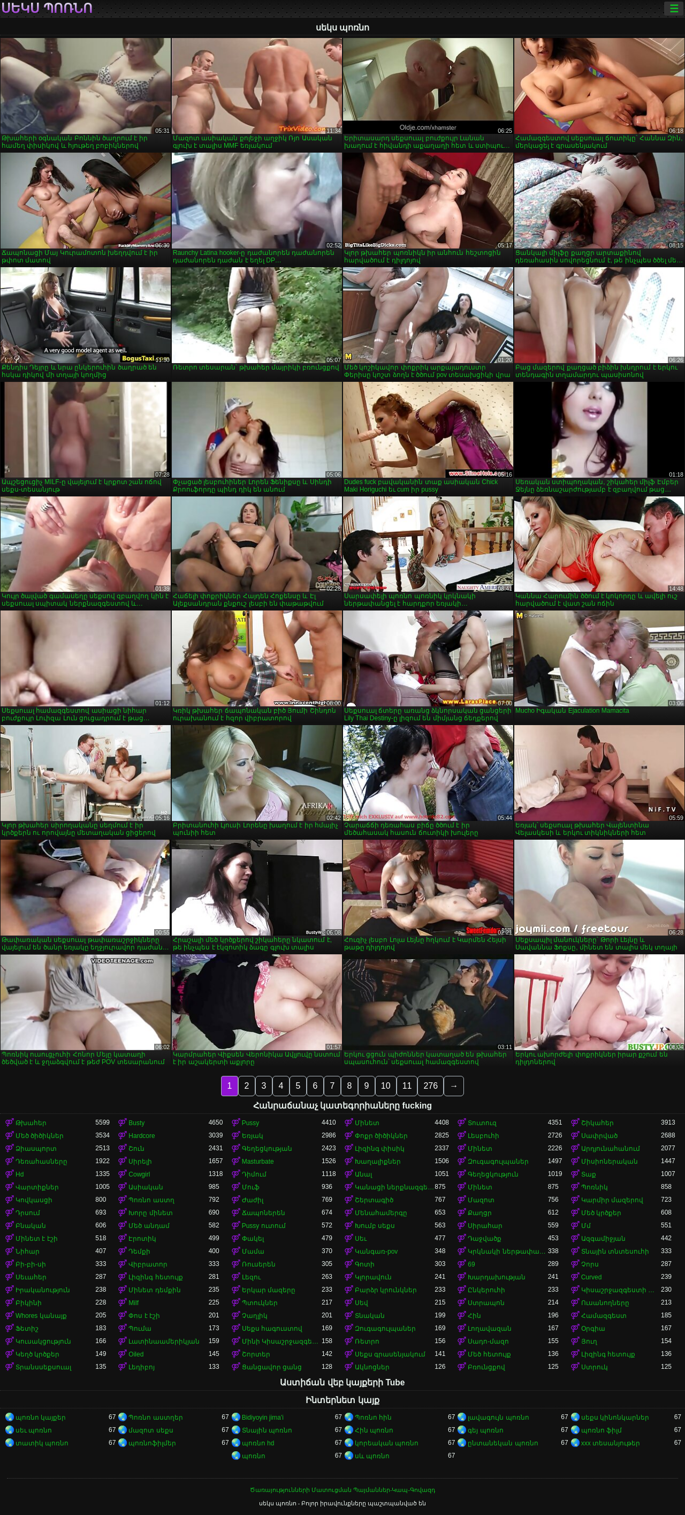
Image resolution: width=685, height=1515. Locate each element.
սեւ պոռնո (34, 1430)
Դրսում (28, 1213)
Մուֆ (251, 1187)
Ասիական (145, 1187)
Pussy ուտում (264, 1226)
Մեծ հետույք (489, 1354)
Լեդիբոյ (141, 1367)
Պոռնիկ (594, 1187)
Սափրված (599, 1136)
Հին (474, 1316)
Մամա (253, 1251)
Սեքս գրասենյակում (390, 1354)
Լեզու (251, 1277)
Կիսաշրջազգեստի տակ (621, 1290)
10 (386, 1085)
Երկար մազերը (268, 1290)
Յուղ (589, 1341)
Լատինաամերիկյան (164, 1341)
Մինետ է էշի (37, 1238)
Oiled (135, 1354)
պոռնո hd (258, 1443)
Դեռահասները (41, 1161)
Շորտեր (256, 1354)
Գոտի (365, 1264)
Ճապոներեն (263, 1213)
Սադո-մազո (488, 1341)
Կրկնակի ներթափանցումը (507, 1251)
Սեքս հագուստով (272, 1328)
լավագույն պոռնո (498, 1417)
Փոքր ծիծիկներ (381, 1136)
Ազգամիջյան (603, 1238)
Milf (133, 1303)
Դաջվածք (484, 1238)
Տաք (588, 1174)
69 (471, 1264)
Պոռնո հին (373, 1417)
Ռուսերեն (259, 1264)
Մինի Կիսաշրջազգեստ (282, 1341)
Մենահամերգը (381, 1213)
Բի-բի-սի (31, 1264)
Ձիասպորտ (36, 1148)
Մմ (586, 1226)
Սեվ (361, 1303)
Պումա (139, 1328)
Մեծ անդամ (148, 1226)
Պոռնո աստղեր (155, 1417)
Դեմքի (139, 1251)
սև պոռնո (372, 1456)
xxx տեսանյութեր (610, 1443)
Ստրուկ (594, 1367)
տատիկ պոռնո (42, 1443)
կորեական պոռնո (386, 1443)
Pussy (251, 1123)
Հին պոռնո (374, 1430)
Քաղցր (480, 1213)
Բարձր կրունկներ (386, 1290)
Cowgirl (139, 1174)
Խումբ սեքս (375, 1226)
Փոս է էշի (144, 1316)
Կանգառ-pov (376, 1251)
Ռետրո (367, 1341)
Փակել (253, 1238)
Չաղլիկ (255, 1316)
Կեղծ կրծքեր (37, 1354)
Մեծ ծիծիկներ (40, 1136)
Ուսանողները (605, 1303)
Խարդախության (497, 1277)
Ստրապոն (486, 1303)
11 (407, 1085)
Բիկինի (29, 1303)
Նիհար (28, 1251)
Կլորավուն (373, 1277)
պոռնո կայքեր (41, 1417)
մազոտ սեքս (150, 1430)
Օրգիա (593, 1328)
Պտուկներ (260, 1303)
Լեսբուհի (483, 1136)
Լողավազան (490, 1328)
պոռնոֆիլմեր (152, 1443)
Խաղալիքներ (378, 1161)
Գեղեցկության (267, 1148)
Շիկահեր (597, 1123)
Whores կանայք (41, 1316)
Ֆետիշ (27, 1328)
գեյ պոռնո (485, 1430)
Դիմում (254, 1174)
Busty (136, 1123)
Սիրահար (485, 1226)
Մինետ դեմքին (154, 1290)
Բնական (31, 1226)
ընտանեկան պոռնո (503, 1443)
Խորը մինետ (150, 1213)
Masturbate (258, 1161)
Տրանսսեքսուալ (43, 1367)
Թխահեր (31, 1123)
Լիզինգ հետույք (155, 1277)
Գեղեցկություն (493, 1174)
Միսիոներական (609, 1161)
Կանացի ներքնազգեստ (395, 1187)
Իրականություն (43, 1290)
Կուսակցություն (43, 1341)
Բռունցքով (486, 1367)
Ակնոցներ (372, 1367)
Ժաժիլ (252, 1200)
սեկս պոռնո (47, 9)
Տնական (370, 1316)
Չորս (590, 1264)
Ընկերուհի (486, 1290)
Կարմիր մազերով (612, 1200)
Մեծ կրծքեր (601, 1213)
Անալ (363, 1174)
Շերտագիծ (374, 1200)
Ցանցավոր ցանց (272, 1367)
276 (430, 1085)
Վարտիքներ (37, 1187)
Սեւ (361, 1238)
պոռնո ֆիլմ (601, 1430)
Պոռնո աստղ (151, 1200)
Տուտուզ (482, 1123)
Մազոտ (481, 1200)
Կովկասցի (34, 1200)
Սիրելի (140, 1161)
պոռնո (253, 1456)
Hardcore (141, 1136)
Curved (591, 1277)
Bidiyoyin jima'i (263, 1417)
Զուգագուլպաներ (498, 1161)
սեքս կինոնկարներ (615, 1417)
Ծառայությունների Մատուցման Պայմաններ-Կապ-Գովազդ (342, 1490)
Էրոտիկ (142, 1238)
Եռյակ (252, 1136)
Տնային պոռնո (267, 1430)
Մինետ (367, 1123)
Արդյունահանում (610, 1148)
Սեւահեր (31, 1277)
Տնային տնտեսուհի (615, 1251)
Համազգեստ (604, 1316)
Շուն (136, 1148)
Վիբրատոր (148, 1264)
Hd (20, 1174)
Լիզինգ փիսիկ (380, 1148)
